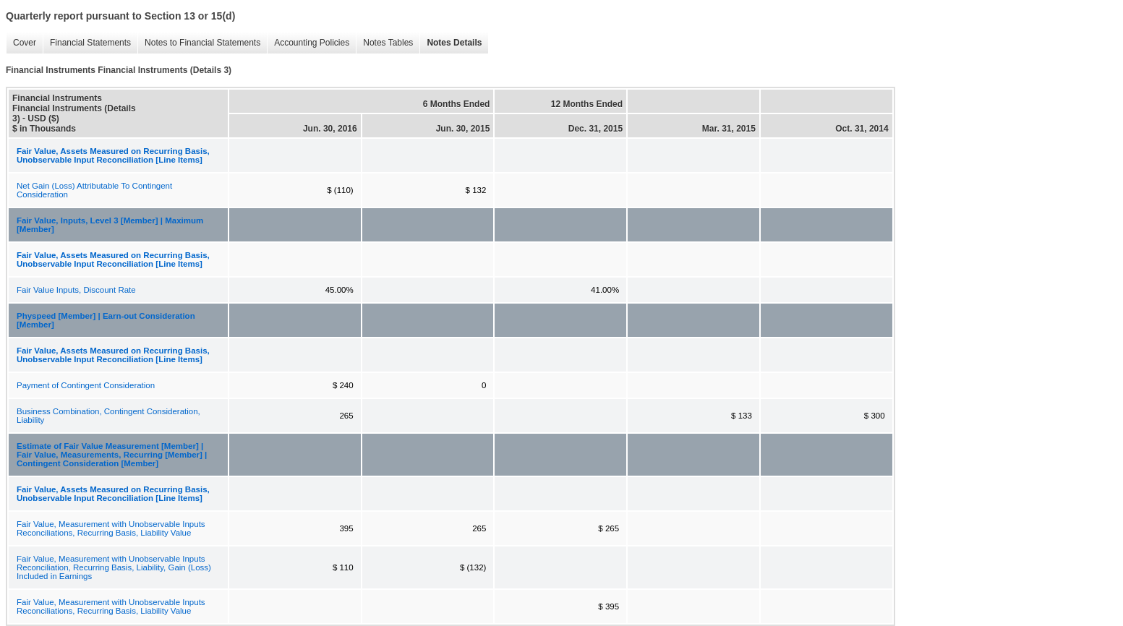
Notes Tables (384, 43)
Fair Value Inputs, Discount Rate (76, 290)
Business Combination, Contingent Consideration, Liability (108, 415)
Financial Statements (87, 43)
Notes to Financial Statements (198, 43)
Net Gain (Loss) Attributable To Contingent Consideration (94, 190)
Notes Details (450, 43)
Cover (21, 43)
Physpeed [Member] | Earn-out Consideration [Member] (106, 320)
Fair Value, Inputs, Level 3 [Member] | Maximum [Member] (110, 224)
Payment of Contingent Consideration (86, 385)
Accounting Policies (308, 43)
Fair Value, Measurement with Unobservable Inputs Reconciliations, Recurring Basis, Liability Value (111, 528)
